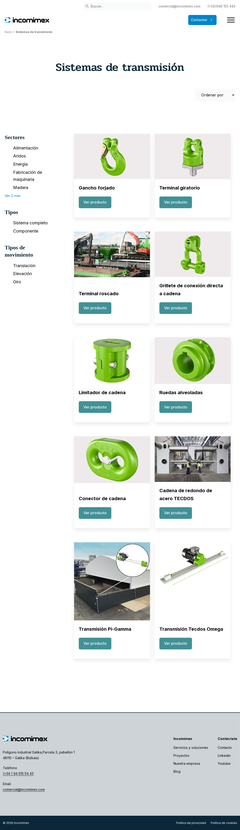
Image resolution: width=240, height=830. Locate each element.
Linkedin (224, 755)
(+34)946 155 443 (221, 6)
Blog (176, 771)
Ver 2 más (13, 195)
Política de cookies (224, 823)
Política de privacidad (191, 823)
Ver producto (95, 202)
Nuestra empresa (186, 763)
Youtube (224, 763)
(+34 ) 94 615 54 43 (18, 773)
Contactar (202, 20)
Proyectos (181, 755)
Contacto (225, 748)
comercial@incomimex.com (179, 6)
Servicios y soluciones (190, 748)
